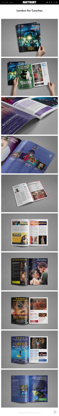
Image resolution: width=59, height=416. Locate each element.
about (6, 2)
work (3, 2)
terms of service (29, 412)
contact (11, 2)
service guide (35, 412)
